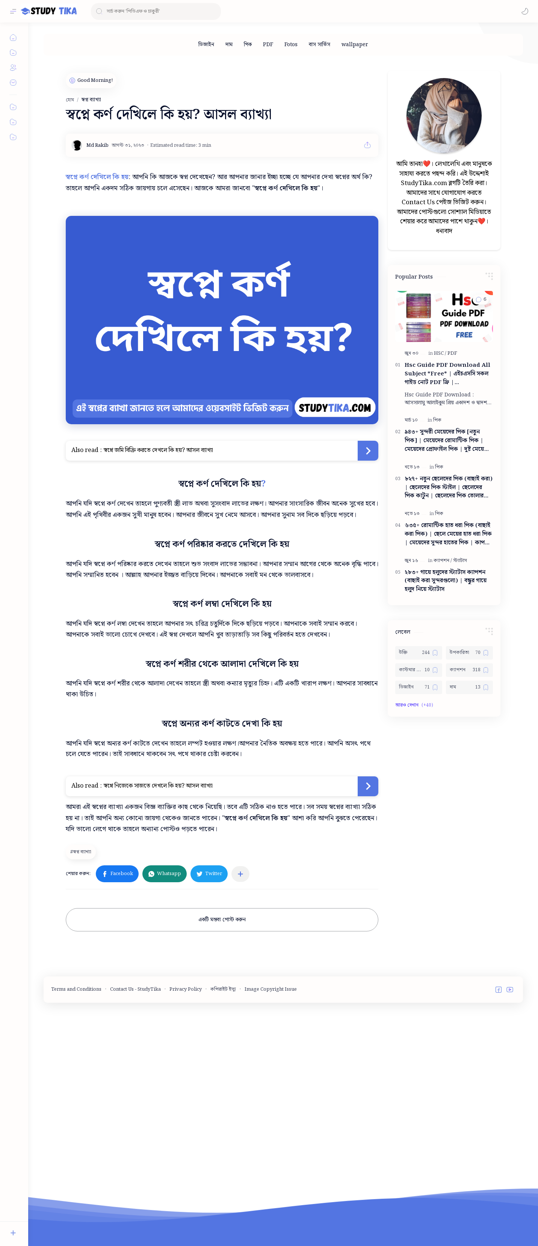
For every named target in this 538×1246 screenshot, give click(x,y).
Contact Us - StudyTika (135, 1225)
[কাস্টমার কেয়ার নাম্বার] (418, 895)
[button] (524, 11)
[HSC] (440, 579)
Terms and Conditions (76, 1225)
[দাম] (229, 45)
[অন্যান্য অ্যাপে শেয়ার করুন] (240, 874)
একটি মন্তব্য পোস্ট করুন (222, 920)
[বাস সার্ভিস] (319, 45)
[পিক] (248, 45)
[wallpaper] (355, 45)
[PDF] (268, 45)
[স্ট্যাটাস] (460, 786)
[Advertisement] (444, 168)
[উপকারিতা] (469, 878)
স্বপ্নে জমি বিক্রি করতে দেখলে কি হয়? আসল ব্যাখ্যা (158, 450)
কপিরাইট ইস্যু (223, 1225)
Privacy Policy (185, 1225)
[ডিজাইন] (206, 45)
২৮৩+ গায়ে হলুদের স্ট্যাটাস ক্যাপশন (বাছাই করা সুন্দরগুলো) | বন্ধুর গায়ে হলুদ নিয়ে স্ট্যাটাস (446, 806)
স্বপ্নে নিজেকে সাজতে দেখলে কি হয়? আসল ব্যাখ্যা (158, 786)
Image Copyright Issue (271, 1225)
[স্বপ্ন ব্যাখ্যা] (82, 852)
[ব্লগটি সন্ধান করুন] (156, 11)
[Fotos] (291, 45)
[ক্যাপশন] (443, 786)
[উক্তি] (418, 878)
